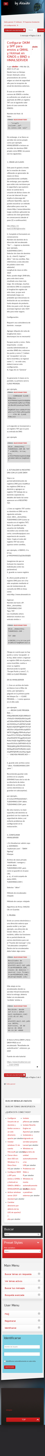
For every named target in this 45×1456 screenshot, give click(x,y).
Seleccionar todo (20, 120)
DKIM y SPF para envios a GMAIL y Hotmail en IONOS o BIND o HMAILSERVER (18, 51)
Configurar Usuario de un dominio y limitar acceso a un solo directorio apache (14, 1128)
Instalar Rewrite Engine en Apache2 (29, 1128)
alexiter (15, 66)
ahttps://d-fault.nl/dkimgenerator (16, 227)
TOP (24, 1420)
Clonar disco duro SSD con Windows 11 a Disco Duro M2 (13, 1162)
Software (19, 22)
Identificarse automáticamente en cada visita (21, 1361)
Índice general (8, 22)
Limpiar (9, 1410)
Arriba (37, 1066)
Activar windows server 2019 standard (14, 1195)
